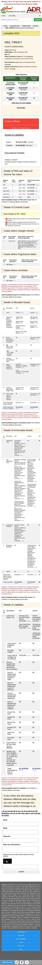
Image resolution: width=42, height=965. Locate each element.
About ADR (21, 935)
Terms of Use (21, 946)
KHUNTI (35, 26)
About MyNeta (21, 932)
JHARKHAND (26, 26)
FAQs (21, 949)
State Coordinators (21, 939)
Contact (21, 942)
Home (3, 15)
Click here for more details (21, 103)
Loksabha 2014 (15, 26)
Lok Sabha (12, 15)
